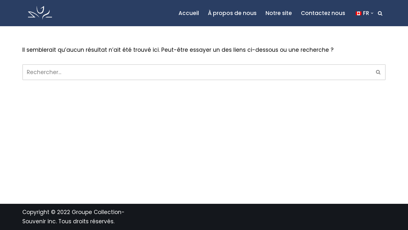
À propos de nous (232, 13)
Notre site (279, 13)
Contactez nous (323, 13)
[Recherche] (380, 13)
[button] (372, 13)
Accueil (188, 13)
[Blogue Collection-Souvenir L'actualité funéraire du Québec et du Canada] (40, 13)
